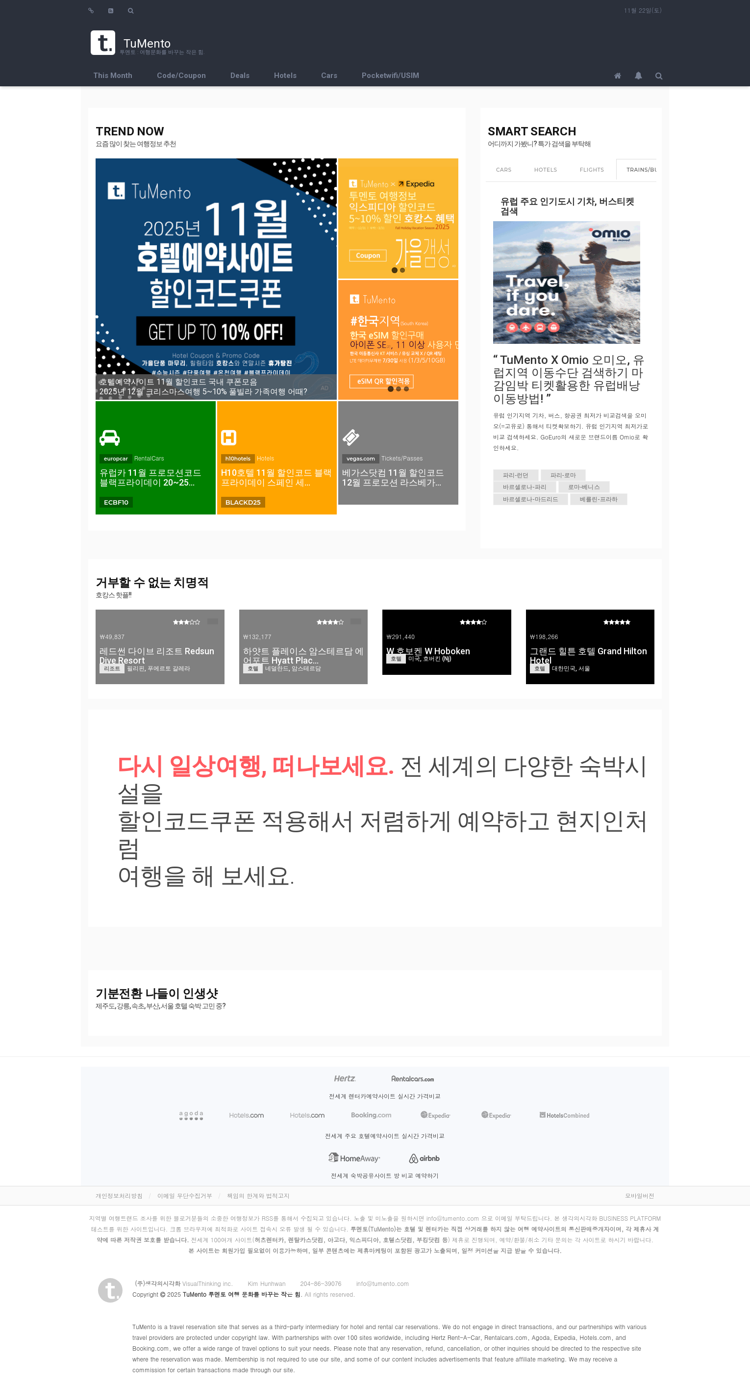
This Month (112, 75)
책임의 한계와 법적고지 (258, 1195)
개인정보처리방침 (119, 1195)
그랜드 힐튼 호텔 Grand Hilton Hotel (588, 656)
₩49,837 (112, 636)
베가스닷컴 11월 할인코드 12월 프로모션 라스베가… (393, 477)
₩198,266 (544, 636)
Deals (240, 75)
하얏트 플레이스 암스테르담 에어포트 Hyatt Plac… (303, 656)
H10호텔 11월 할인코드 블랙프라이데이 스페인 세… (276, 477)
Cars (329, 75)
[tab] (504, 170)
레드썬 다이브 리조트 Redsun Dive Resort (157, 656)
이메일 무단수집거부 (184, 1195)
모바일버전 (639, 1195)
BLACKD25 (243, 502)
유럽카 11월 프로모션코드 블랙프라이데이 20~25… (150, 477)
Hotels (285, 75)
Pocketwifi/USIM (390, 75)
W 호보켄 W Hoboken (428, 651)
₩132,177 (257, 636)
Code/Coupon (181, 75)
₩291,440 (400, 636)
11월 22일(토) (643, 10)
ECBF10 (116, 502)
